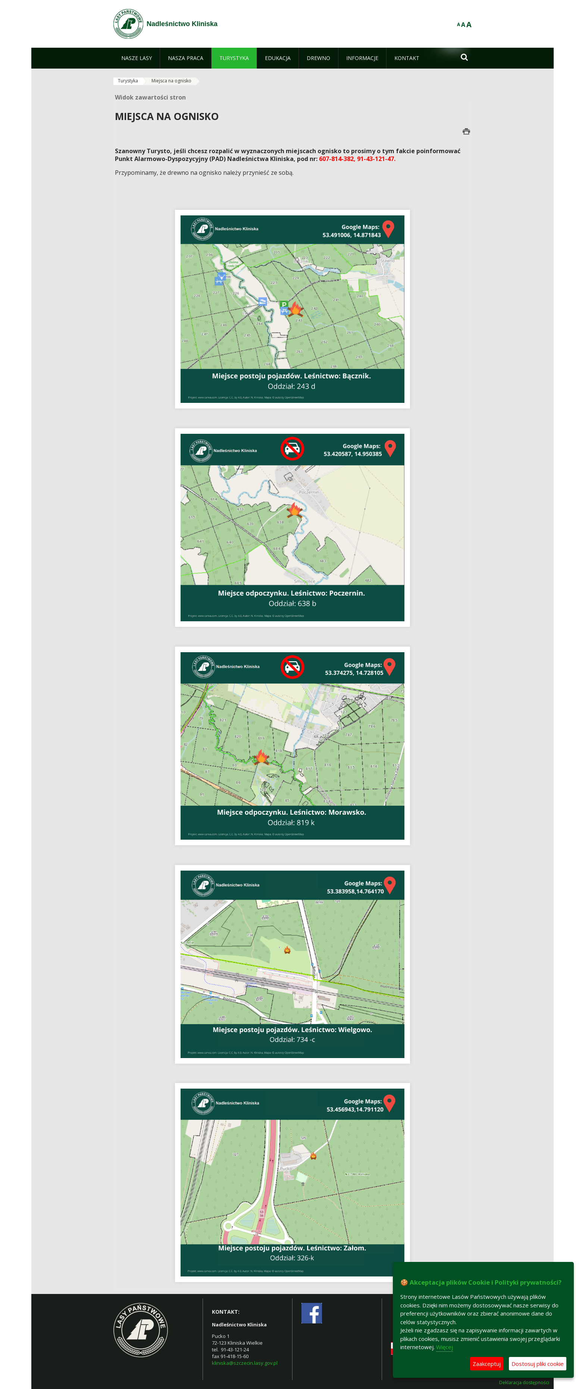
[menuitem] (136, 58)
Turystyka (128, 81)
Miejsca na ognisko (171, 81)
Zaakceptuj (487, 1363)
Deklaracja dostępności (524, 1382)
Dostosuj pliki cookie (538, 1363)
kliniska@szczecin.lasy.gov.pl (245, 1363)
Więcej (444, 1347)
